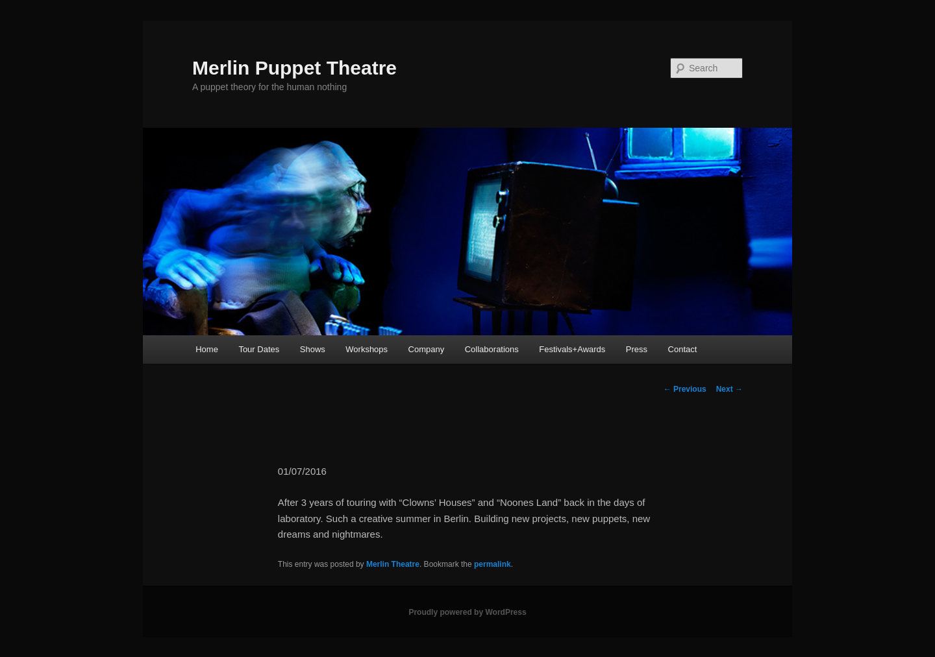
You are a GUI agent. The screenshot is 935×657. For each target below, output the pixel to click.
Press (636, 349)
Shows (312, 349)
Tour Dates (258, 349)
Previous (685, 389)
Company (426, 349)
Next (729, 389)
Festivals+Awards (572, 349)
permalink (492, 564)
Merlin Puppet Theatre (294, 67)
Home (206, 349)
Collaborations (492, 349)
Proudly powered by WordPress (467, 612)
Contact (682, 349)
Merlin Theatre (392, 564)
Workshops (366, 349)
